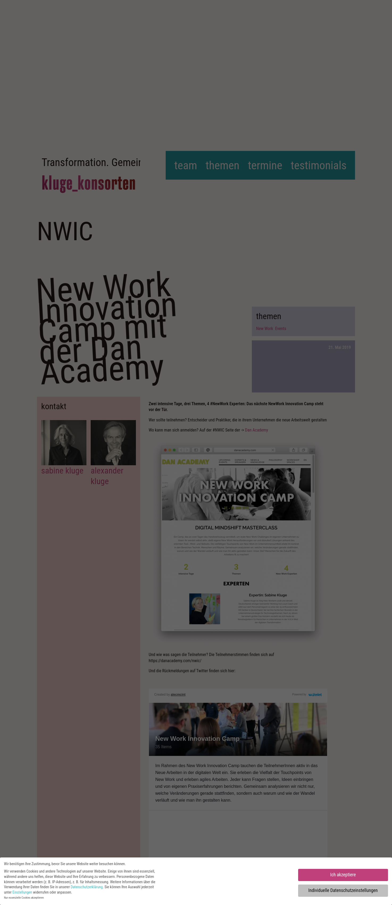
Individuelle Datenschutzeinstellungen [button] (343, 890)
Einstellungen (22, 892)
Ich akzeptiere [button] (343, 874)
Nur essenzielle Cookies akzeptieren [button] (24, 897)
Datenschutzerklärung (87, 887)
